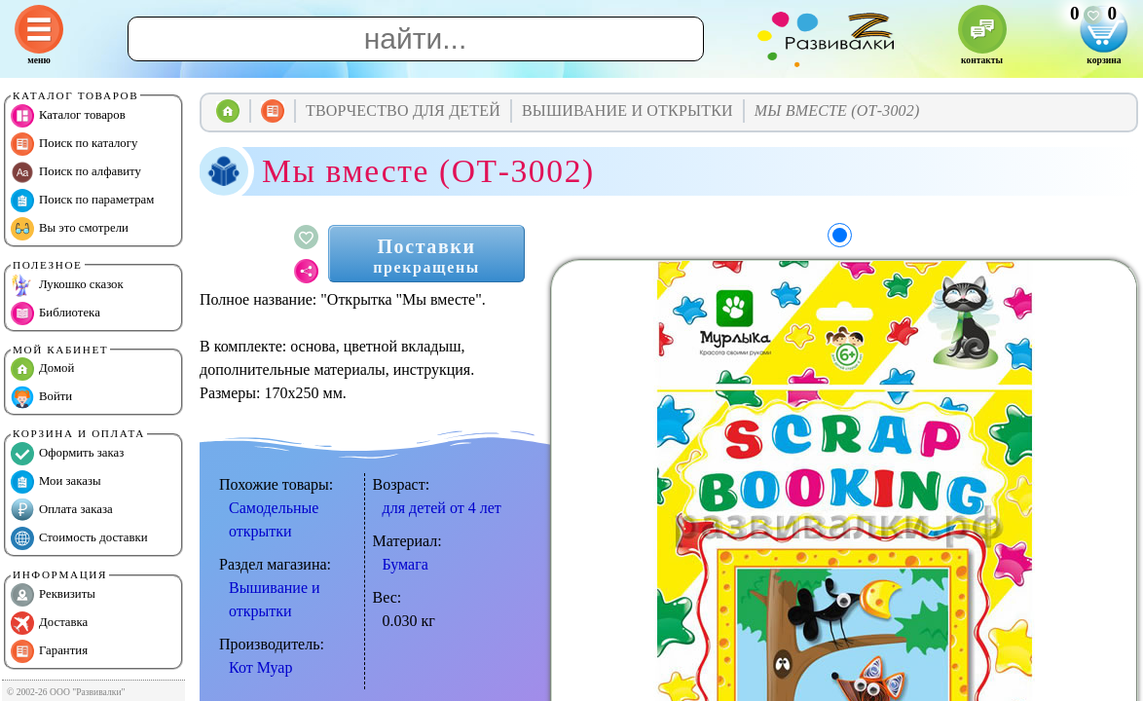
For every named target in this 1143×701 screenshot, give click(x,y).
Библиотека (55, 313)
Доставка (49, 623)
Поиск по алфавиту (76, 172)
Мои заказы (56, 482)
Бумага (405, 564)
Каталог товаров (68, 116)
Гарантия (49, 651)
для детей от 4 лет (442, 507)
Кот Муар (260, 667)
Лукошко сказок (67, 285)
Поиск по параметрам (82, 200)
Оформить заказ (67, 453)
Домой (42, 369)
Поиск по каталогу (74, 144)
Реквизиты (53, 595)
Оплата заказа (62, 510)
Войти (41, 397)
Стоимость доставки (79, 538)
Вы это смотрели (70, 228)
